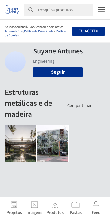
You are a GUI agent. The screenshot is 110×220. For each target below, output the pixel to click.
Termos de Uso (14, 31)
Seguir (58, 72)
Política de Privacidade (38, 31)
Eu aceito (88, 31)
